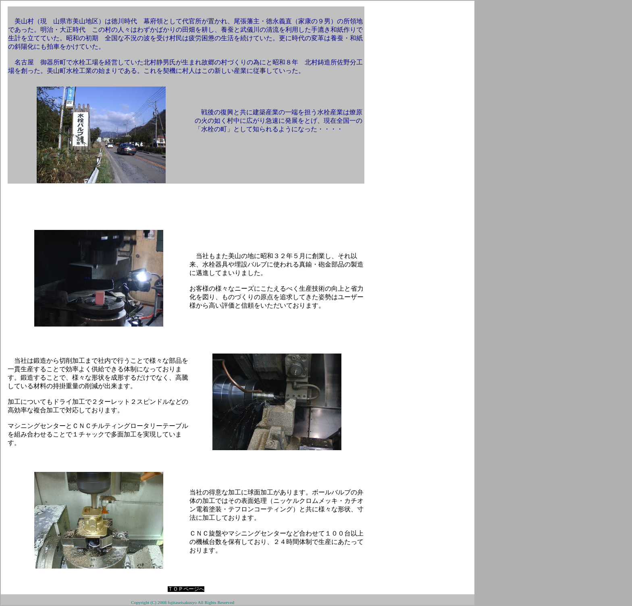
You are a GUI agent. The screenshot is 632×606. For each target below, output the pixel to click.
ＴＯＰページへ (186, 589)
